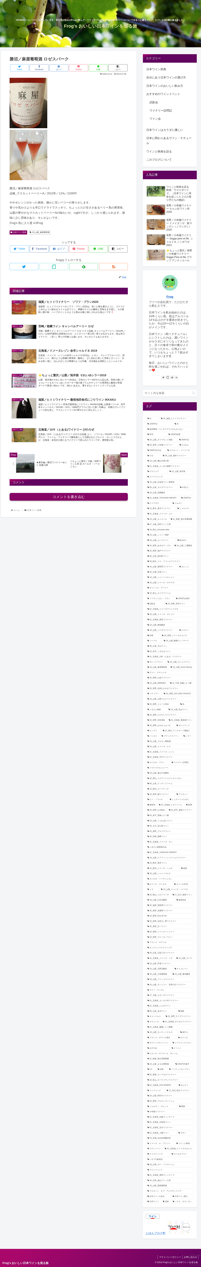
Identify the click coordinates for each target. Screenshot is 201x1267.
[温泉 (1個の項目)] (166, 1201)
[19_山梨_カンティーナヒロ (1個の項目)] (162, 1032)
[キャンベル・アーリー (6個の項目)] (170, 588)
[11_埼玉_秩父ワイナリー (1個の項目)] (179, 1090)
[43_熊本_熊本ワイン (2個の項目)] (170, 863)
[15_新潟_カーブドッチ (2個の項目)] (170, 789)
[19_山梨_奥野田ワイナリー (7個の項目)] (161, 566)
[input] (170, 393)
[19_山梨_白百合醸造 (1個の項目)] (160, 900)
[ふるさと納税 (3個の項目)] (156, 709)
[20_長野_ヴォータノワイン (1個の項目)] (170, 937)
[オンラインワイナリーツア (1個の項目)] (170, 947)
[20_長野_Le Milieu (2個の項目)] (156, 810)
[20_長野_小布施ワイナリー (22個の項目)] (161, 445)
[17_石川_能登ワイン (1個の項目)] (182, 894)
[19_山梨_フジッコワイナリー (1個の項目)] (170, 979)
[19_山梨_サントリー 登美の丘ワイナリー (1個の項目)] (170, 984)
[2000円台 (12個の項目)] (187, 498)
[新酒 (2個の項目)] (189, 805)
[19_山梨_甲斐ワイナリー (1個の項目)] (170, 963)
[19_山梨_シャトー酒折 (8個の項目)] (170, 535)
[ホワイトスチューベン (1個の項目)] (158, 1043)
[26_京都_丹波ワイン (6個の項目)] (170, 572)
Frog (169, 296)
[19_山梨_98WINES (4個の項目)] (157, 683)
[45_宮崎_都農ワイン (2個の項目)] (170, 836)
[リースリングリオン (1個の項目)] (182, 1043)
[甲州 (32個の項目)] (156, 434)
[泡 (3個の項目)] (186, 704)
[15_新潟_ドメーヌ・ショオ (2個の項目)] (162, 868)
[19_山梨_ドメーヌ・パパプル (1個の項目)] (177, 889)
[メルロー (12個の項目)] (182, 503)
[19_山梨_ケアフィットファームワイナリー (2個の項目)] (170, 857)
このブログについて (159, 159)
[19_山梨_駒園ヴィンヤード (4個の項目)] (178, 640)
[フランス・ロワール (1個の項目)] (170, 942)
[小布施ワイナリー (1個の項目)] (170, 1111)
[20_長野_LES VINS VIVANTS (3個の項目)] (178, 693)
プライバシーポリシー (169, 1257)
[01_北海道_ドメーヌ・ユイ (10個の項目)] (170, 514)
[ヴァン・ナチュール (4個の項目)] (170, 672)
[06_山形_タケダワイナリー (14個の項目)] (162, 487)
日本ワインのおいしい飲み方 (164, 85)
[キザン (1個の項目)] (185, 1133)
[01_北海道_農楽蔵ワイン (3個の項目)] (180, 720)
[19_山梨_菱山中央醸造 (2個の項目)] (170, 773)
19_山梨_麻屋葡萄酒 (39, 232)
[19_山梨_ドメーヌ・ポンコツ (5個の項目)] (170, 614)
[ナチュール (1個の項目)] (153, 1021)
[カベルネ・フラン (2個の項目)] (158, 762)
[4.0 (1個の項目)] (151, 1069)
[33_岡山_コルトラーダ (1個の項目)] (158, 894)
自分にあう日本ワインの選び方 (166, 77)
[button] (193, 393)
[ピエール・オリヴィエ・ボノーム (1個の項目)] (170, 1053)
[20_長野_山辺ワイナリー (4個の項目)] (170, 677)
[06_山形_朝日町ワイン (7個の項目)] (170, 556)
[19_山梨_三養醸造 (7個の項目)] (183, 545)
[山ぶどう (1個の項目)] (185, 1085)
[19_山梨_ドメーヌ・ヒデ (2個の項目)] (170, 746)
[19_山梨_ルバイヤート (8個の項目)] (160, 540)
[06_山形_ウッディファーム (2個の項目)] (170, 783)
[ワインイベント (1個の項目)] (170, 1170)
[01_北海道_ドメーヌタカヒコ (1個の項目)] (178, 1148)
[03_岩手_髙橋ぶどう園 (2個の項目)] (170, 815)
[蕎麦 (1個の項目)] (186, 1106)
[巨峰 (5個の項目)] (153, 635)
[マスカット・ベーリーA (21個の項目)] (180, 450)
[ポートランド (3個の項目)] (184, 725)
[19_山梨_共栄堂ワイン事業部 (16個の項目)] (170, 482)
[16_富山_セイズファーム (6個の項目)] (170, 593)
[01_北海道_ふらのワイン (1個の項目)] (170, 1006)
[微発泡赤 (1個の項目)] (184, 900)
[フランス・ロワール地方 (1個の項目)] (161, 1037)
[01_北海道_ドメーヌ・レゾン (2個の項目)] (170, 752)
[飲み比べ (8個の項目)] (185, 540)
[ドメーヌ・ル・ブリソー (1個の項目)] (160, 1143)
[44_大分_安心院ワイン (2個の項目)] (170, 826)
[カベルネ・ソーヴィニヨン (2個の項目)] (170, 879)
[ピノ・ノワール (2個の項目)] (157, 799)
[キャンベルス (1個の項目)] (155, 1016)
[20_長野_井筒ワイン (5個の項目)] (179, 603)
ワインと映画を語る (159, 151)
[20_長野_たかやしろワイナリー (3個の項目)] (170, 715)
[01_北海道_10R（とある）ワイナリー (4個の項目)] (170, 656)
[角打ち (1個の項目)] (186, 1032)
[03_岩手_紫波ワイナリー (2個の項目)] (180, 810)
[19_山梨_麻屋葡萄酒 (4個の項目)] (157, 667)
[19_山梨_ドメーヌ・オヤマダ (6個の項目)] (170, 582)
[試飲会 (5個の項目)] (155, 603)
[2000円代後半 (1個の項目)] (184, 1064)
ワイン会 (155, 118)
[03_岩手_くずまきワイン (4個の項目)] (170, 651)
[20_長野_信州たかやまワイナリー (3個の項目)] (170, 688)
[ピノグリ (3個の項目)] (153, 730)
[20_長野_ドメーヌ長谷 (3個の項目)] (162, 704)
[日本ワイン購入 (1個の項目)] (182, 1196)
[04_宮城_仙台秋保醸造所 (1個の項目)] (170, 1138)
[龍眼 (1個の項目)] (185, 1011)
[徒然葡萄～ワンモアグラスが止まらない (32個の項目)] (170, 429)
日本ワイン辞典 (18, 232)
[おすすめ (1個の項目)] (158, 1048)
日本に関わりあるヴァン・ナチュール (169, 141)
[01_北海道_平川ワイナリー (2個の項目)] (170, 757)
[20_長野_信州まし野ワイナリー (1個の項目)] (170, 921)
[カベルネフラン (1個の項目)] (182, 1154)
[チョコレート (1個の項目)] (183, 969)
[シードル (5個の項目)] (154, 640)
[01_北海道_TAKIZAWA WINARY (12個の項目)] (162, 498)
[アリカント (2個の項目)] (184, 794)
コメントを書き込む (69, 498)
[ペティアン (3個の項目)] (154, 693)
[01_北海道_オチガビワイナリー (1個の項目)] (177, 1021)
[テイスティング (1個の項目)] (158, 1154)
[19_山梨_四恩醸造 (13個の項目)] (170, 492)
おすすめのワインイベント (163, 94)
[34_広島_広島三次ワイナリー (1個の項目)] (170, 953)
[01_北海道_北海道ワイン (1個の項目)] (170, 1122)
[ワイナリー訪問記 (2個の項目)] (182, 762)
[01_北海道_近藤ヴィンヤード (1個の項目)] (170, 1117)
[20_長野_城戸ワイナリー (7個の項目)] (170, 551)
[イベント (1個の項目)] (182, 1048)
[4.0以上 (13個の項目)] (186, 487)
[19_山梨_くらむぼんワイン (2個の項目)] (170, 820)
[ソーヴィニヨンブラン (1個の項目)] (181, 1069)
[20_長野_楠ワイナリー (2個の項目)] (160, 794)
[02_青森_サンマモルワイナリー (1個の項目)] (170, 1074)
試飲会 (153, 102)
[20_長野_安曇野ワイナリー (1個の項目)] (170, 910)
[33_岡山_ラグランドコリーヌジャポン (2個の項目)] (170, 778)
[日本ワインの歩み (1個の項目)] (158, 1196)
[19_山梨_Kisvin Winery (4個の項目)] (181, 667)
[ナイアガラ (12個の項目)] (158, 503)
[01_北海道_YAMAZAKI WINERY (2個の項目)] (170, 852)
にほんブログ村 (156, 1233)
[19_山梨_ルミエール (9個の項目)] (157, 519)
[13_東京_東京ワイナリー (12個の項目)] (160, 508)
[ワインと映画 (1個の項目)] (184, 1143)
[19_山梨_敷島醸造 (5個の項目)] (170, 625)
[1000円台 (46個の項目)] (159, 424)
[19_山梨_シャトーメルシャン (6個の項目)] (170, 577)
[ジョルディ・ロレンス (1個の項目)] (161, 1106)
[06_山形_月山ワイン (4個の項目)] (170, 646)
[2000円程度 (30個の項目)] (180, 434)
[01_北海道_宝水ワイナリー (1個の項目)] (170, 1127)
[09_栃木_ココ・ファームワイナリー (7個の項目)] (170, 561)
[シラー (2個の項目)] (188, 736)
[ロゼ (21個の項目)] (153, 455)
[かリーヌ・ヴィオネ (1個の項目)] (159, 884)
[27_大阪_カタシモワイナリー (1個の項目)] (170, 995)
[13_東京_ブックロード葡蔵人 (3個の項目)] (177, 730)
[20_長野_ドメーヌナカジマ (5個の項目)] (177, 635)
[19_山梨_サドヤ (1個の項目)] (184, 958)
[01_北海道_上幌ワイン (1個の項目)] (161, 1133)
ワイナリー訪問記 (160, 110)
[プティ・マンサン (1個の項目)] (170, 990)
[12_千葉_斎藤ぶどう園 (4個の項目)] (181, 683)
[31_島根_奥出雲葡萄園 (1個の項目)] (170, 1058)
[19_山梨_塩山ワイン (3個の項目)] (180, 709)
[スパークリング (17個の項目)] (170, 477)
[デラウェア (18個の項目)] (156, 471)
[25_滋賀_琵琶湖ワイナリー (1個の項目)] (170, 905)
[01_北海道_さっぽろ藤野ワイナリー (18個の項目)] (170, 466)
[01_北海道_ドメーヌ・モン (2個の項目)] (170, 842)
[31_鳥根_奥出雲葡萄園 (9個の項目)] (181, 519)
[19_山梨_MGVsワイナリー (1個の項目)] (170, 1095)
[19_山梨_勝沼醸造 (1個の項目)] (182, 974)
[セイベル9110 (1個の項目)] (183, 884)
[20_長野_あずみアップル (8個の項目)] (159, 545)
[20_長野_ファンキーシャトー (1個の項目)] (170, 932)
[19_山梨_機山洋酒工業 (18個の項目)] (170, 461)
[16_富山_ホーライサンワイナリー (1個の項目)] (170, 1080)
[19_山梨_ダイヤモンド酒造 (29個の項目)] (161, 440)
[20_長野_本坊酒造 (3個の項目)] (156, 720)
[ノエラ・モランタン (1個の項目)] (182, 1201)
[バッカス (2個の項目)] (153, 736)
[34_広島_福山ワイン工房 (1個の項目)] (170, 1180)
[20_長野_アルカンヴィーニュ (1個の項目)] (170, 1101)
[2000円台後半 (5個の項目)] (184, 598)
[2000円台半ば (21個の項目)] (155, 450)
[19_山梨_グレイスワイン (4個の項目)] (180, 662)
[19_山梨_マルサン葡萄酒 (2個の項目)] (170, 741)
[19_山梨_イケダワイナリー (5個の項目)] (161, 630)
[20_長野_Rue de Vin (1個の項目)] (170, 916)
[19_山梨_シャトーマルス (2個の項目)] (170, 873)
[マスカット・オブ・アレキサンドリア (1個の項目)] (170, 1191)
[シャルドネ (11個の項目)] (185, 508)
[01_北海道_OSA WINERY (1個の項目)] (161, 1085)
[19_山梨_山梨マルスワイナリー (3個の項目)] (170, 699)
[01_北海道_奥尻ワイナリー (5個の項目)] (170, 619)
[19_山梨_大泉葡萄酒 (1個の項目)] (158, 974)
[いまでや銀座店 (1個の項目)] (170, 1159)
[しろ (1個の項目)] (152, 889)
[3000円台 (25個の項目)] (186, 440)
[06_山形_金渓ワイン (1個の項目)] (161, 1011)
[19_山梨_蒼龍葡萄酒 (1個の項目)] (170, 1185)
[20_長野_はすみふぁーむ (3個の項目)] (160, 725)
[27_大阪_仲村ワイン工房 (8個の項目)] (170, 524)
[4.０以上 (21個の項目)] (186, 445)
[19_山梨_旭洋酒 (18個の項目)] (181, 471)
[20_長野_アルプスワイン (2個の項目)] (170, 831)
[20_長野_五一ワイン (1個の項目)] (170, 926)
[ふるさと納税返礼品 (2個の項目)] (170, 847)
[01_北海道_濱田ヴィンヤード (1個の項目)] (170, 1175)
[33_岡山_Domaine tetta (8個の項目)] (170, 529)
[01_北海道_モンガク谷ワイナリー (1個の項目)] (170, 1000)
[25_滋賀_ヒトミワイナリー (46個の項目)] (177, 418)
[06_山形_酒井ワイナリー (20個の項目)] (177, 455)
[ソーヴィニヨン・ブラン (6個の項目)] (160, 598)
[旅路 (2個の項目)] (187, 868)
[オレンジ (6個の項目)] (186, 566)
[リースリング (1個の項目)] (155, 1090)
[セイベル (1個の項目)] (185, 1037)
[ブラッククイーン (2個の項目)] (170, 736)
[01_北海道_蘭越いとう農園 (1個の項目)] (170, 1027)
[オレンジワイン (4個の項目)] (156, 662)
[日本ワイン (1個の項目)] (153, 1201)
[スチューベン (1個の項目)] (154, 1148)
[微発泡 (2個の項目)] (151, 805)
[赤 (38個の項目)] (183, 424)
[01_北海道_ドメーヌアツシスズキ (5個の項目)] (170, 609)
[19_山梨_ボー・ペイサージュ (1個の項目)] (170, 1164)
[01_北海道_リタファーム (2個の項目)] (171, 805)
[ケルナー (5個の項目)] (186, 630)
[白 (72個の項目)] (152, 418)
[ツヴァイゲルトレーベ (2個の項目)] (170, 768)
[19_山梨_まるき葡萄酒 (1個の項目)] (159, 1064)
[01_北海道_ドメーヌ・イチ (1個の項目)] (160, 958)
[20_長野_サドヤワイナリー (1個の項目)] (179, 1016)
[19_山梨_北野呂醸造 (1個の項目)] (159, 969)
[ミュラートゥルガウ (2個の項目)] (181, 799)
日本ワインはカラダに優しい (164, 130)
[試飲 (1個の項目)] (161, 1069)
